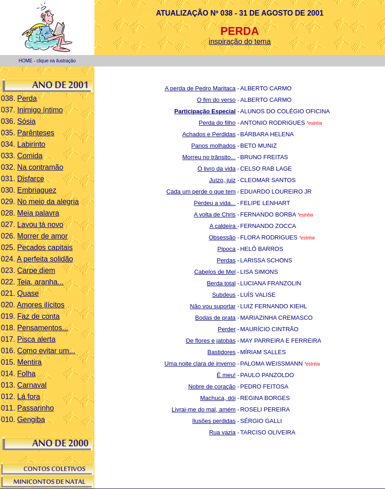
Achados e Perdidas (209, 134)
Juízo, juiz (222, 180)
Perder (227, 329)
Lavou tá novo (40, 224)
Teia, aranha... (40, 282)
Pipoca (226, 248)
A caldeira (223, 225)
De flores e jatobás (211, 340)
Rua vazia (222, 432)
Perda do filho (217, 122)
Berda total (221, 283)
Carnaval (32, 385)
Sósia (26, 121)
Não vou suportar (213, 306)
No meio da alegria (48, 202)
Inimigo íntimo (40, 110)
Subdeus (224, 294)
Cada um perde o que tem (201, 191)
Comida (30, 156)
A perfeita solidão (45, 259)
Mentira (29, 362)
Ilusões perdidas (214, 420)
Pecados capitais (45, 247)
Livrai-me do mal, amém (204, 409)
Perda (27, 98)
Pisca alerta (36, 339)
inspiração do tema (239, 41)
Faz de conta (38, 316)
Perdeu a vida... (215, 203)
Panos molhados (213, 145)
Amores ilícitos (41, 305)
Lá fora (28, 396)
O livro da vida (217, 168)
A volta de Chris (215, 214)
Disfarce (30, 179)
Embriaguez (36, 190)
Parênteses (36, 133)
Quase (28, 293)
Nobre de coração (212, 386)
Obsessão (222, 237)
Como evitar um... (46, 351)
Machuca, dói (218, 398)
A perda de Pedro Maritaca (200, 88)
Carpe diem (36, 270)
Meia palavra (38, 213)
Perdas (226, 260)
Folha (26, 374)
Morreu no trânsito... (209, 157)
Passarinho (35, 408)
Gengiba (31, 419)
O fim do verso (216, 99)
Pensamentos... (42, 328)
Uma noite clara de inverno (200, 363)
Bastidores (222, 352)
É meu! (226, 375)
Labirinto (31, 144)
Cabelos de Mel (215, 271)
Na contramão (40, 167)
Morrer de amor (42, 236)
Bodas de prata (215, 317)
